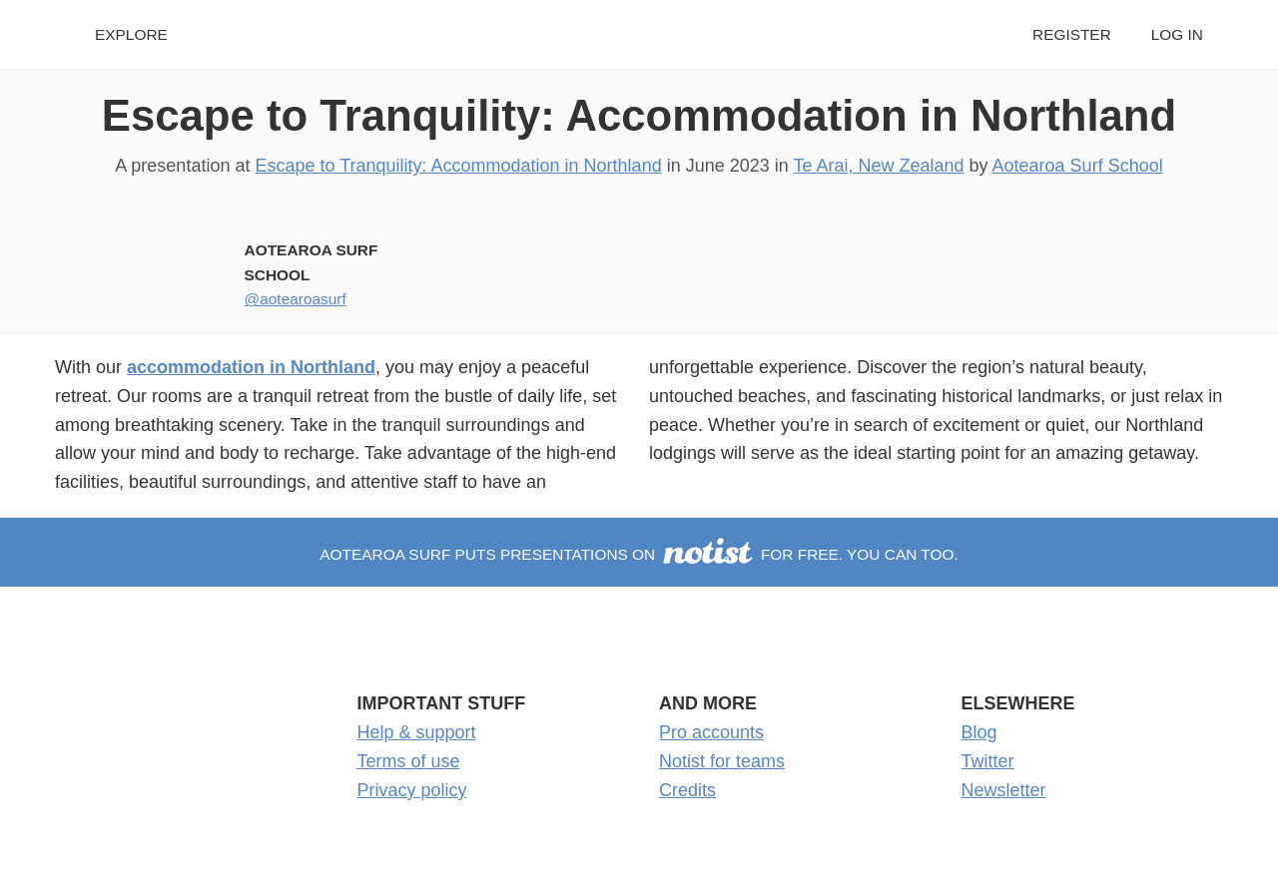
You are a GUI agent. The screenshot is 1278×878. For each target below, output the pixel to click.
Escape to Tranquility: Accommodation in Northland (639, 115)
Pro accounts (711, 732)
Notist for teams (722, 761)
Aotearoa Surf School (1077, 166)
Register (1071, 34)
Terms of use (408, 761)
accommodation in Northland (251, 367)
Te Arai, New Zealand (878, 166)
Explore (131, 34)
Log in (1177, 34)
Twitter (987, 761)
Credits (687, 790)
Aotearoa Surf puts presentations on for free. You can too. (639, 554)
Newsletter (1003, 790)
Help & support (416, 732)
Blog (979, 732)
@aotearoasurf (295, 298)
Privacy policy (412, 790)
